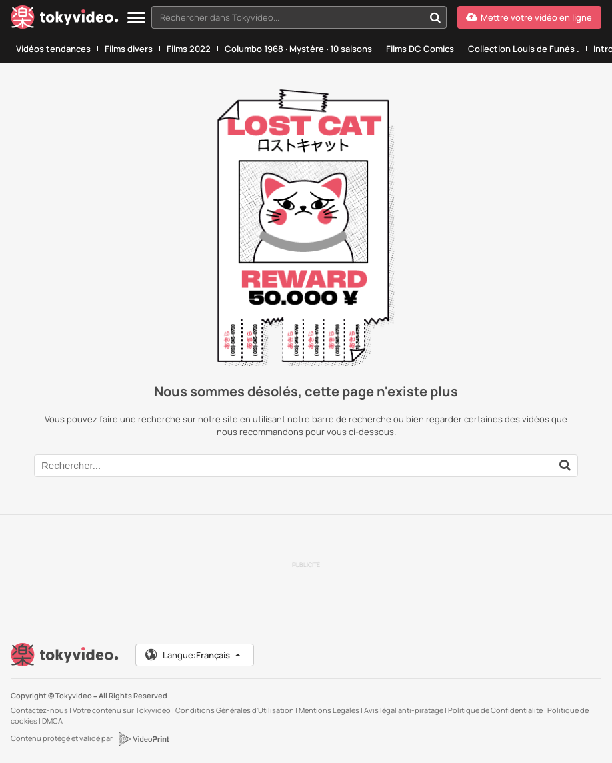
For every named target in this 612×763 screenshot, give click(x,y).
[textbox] (287, 17)
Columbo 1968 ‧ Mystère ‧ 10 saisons (298, 49)
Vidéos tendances (53, 49)
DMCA (52, 721)
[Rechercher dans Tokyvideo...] (435, 17)
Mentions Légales (329, 710)
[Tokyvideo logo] (65, 19)
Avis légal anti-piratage (403, 710)
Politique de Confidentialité (495, 710)
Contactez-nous (39, 710)
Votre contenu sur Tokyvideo (122, 710)
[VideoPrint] (143, 739)
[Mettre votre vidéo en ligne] (529, 17)
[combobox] (299, 17)
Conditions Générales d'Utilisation (234, 710)
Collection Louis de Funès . (523, 49)
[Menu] (136, 18)
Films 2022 (189, 49)
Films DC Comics (420, 49)
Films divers (129, 49)
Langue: (193, 655)
